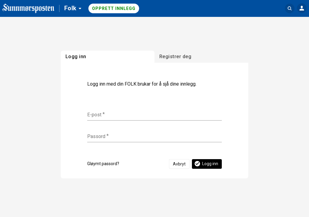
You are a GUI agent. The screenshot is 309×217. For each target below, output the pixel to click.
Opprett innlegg (113, 8)
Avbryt (179, 164)
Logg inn (206, 163)
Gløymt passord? (103, 163)
